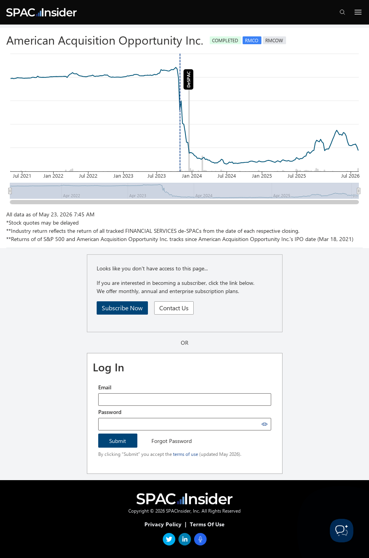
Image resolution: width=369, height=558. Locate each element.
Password (109, 412)
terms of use (185, 454)
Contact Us (174, 308)
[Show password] (264, 424)
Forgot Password (171, 441)
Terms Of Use (207, 524)
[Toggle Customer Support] (341, 530)
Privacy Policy (163, 524)
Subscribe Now (122, 308)
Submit (117, 441)
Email (105, 387)
